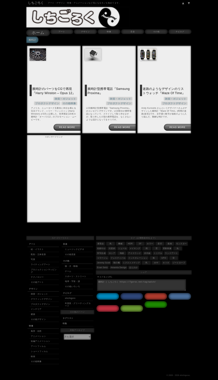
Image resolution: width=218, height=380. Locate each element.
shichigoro (70, 295)
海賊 (122, 250)
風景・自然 (36, 327)
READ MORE (66, 125)
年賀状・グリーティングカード (78, 301)
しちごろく (36, 3)
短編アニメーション (40, 338)
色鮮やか (101, 245)
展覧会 (100, 240)
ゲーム (68, 268)
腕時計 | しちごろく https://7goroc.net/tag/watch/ (141, 281)
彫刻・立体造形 (38, 251)
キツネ (166, 259)
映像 (109, 32)
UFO (163, 254)
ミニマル (158, 250)
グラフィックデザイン (41, 295)
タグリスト (68, 315)
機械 (120, 240)
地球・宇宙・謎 (72, 278)
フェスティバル (118, 254)
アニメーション (38, 333)
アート (61, 32)
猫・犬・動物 (71, 263)
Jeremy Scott (103, 259)
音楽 (132, 32)
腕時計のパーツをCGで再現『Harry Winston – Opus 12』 (51, 90)
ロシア (112, 250)
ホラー (150, 240)
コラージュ (102, 254)
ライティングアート (40, 261)
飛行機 (116, 259)
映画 (33, 353)
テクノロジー (37, 273)
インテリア (36, 306)
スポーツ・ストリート (75, 273)
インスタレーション (137, 254)
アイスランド (134, 250)
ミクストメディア (131, 259)
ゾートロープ (178, 259)
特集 (65, 320)
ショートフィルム (39, 348)
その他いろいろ (72, 283)
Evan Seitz (102, 264)
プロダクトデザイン (65, 97)
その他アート (37, 279)
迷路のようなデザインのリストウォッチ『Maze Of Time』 (164, 90)
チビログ (180, 32)
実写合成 (101, 250)
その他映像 (70, 101)
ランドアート (171, 250)
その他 (156, 32)
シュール (122, 245)
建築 (33, 311)
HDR (130, 240)
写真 (33, 256)
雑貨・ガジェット (42, 97)
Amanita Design (118, 264)
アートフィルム (38, 343)
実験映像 (167, 245)
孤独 (170, 240)
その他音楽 (70, 251)
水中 (156, 259)
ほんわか (133, 264)
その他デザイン (38, 316)
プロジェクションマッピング (44, 267)
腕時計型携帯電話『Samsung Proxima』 (106, 90)
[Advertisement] (53, 158)
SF (140, 240)
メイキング (135, 245)
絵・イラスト (37, 246)
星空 (160, 240)
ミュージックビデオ (74, 246)
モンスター (181, 240)
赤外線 (147, 250)
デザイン (85, 32)
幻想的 (112, 245)
